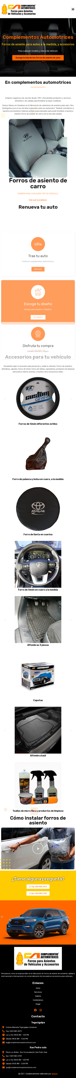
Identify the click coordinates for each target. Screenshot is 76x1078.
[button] (73, 9)
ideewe (55, 1074)
